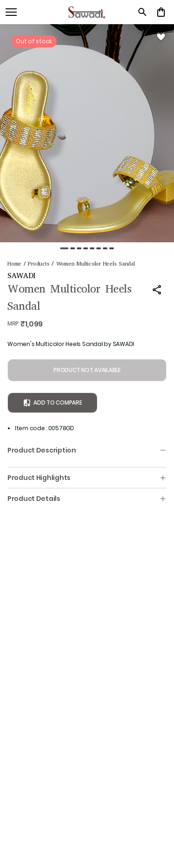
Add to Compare (52, 403)
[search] (142, 12)
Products (38, 263)
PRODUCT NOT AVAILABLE (87, 370)
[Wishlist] (161, 37)
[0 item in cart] (161, 12)
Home (14, 263)
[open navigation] (11, 12)
